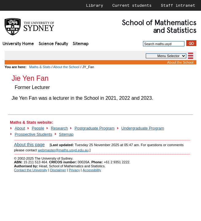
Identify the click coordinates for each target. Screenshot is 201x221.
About (20, 128)
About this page (29, 144)
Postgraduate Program (94, 128)
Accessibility (92, 170)
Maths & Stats (40, 67)
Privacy (74, 170)
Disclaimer (58, 170)
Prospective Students (33, 134)
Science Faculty (53, 43)
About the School (180, 62)
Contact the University (30, 170)
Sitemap (80, 43)
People (38, 128)
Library (94, 5)
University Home (18, 43)
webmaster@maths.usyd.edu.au (63, 150)
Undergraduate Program (142, 128)
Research (59, 128)
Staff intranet (178, 5)
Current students (132, 5)
